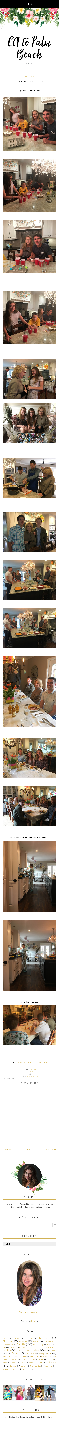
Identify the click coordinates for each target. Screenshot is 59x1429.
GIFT (31, 1347)
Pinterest (37, 1062)
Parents (25, 1359)
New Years (45, 1356)
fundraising (23, 1347)
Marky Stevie (31, 1354)
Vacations (25, 1369)
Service (13, 1363)
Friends (49, 1344)
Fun (4, 1347)
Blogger (34, 1321)
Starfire (31, 1363)
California (28, 1338)
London (53, 1350)
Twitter (29, 1062)
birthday (15, 1338)
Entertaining (48, 1341)
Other (44, 1062)
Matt (49, 1353)
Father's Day (38, 1345)
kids (46, 1350)
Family (35, 1077)
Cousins (23, 1341)
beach (5, 1338)
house (18, 1350)
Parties (41, 1359)
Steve (40, 1362)
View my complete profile (29, 1312)
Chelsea (43, 1338)
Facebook (21, 1062)
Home (29, 1150)
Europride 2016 (8, 1345)
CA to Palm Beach (29, 49)
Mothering (34, 1356)
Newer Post (8, 1150)
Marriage (42, 1354)
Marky (15, 1353)
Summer (13, 1366)
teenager (23, 1366)
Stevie (52, 1362)
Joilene (29, 1308)
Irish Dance (26, 1350)
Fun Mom (13, 1347)
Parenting (15, 1359)
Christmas (8, 1341)
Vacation (8, 1369)
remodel (51, 1359)
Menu (29, 4)
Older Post (51, 1150)
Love (6, 1354)
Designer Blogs (35, 1428)
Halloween (48, 1347)
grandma (39, 1347)
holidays (7, 1350)
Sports (22, 1363)
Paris (33, 1359)
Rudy (5, 1363)
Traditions (49, 1366)
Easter (29, 1077)
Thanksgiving (35, 1366)
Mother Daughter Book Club (14, 1356)
